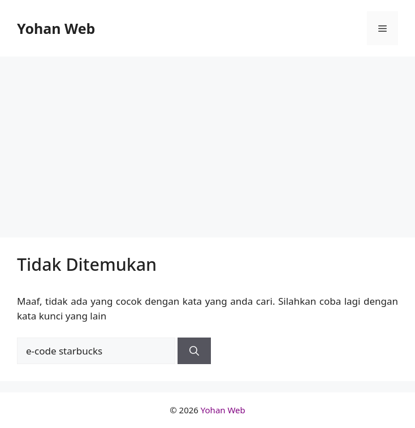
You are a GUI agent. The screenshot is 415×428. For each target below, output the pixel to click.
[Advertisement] (207, 141)
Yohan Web (56, 28)
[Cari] (194, 351)
